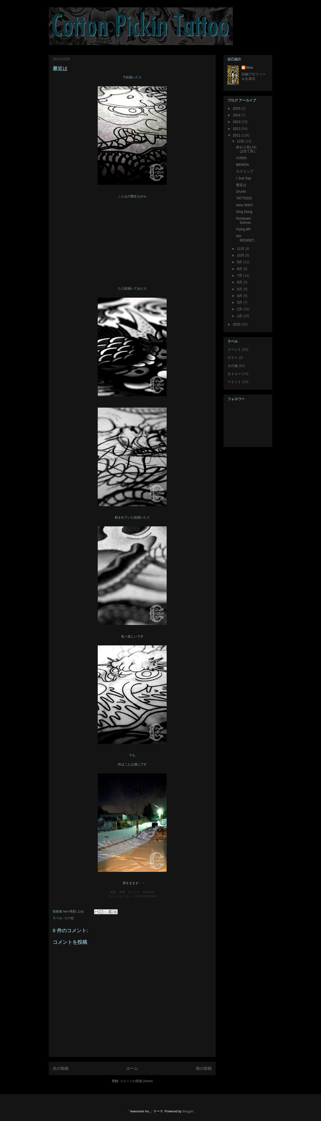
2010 (237, 324)
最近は (60, 68)
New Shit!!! (244, 205)
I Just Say (243, 178)
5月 (240, 289)
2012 (237, 129)
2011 (237, 135)
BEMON (242, 165)
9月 (240, 262)
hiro (249, 67)
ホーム (132, 1068)
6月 (240, 282)
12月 (241, 141)
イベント (234, 349)
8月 (240, 269)
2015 (237, 108)
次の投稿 (60, 1068)
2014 (237, 115)
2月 (240, 309)
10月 (241, 255)
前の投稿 (204, 1068)
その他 (69, 918)
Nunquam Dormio (243, 220)
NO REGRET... (246, 238)
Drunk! (241, 191)
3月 (240, 302)
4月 (240, 296)
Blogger (187, 1111)
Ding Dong (244, 212)
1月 (240, 316)
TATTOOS (244, 198)
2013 (237, 122)
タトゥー (234, 374)
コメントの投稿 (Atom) (136, 1081)
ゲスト (232, 358)
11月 (241, 249)
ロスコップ (244, 171)
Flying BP (243, 229)
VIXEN (241, 158)
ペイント (234, 382)
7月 (240, 275)
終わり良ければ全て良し (246, 149)
